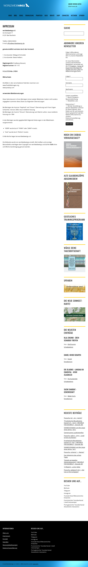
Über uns (6, 533)
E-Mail (68, 76)
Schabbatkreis (68, 347)
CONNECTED (65, 15)
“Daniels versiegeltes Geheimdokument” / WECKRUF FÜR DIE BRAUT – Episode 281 (74, 462)
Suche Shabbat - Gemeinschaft (70, 390)
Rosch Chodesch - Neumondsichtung (72, 98)
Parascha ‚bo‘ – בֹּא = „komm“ (73, 418)
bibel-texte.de (72, 6)
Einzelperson (68, 362)
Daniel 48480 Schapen (72, 355)
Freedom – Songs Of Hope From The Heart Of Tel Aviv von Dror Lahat (74, 68)
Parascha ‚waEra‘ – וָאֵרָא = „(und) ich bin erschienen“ (74, 437)
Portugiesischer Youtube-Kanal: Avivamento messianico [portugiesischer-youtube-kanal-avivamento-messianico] (74, 506)
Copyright (35, 564)
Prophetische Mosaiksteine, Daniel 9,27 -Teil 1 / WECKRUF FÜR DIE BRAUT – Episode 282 (73, 442)
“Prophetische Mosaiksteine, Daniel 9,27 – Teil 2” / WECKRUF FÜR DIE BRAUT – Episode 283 (74, 423)
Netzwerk (74, 15)
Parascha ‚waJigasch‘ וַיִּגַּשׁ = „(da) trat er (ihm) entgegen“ (74, 471)
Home (10, 15)
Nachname (69, 89)
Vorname (69, 83)
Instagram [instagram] (67, 493)
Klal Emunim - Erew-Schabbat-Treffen (72, 339)
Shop (58, 15)
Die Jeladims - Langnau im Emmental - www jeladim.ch (74, 372)
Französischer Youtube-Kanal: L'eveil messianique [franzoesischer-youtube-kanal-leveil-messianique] (73, 501)
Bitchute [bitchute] (66, 488)
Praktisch (39, 15)
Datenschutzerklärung (10, 548)
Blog (46, 15)
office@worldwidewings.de (15, 43)
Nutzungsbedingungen (10, 545)
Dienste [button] (52, 15)
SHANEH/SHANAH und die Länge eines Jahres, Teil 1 (74, 448)
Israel (21, 15)
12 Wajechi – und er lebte (72, 467)
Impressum (6, 536)
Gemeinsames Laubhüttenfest (74, 433)
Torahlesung (29, 15)
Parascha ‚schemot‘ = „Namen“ (74, 452)
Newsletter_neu (72, 101)
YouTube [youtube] (67, 485)
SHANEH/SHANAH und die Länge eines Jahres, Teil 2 (74, 429)
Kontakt (5, 539)
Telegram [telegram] (67, 491)
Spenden (81, 15)
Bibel (15, 15)
